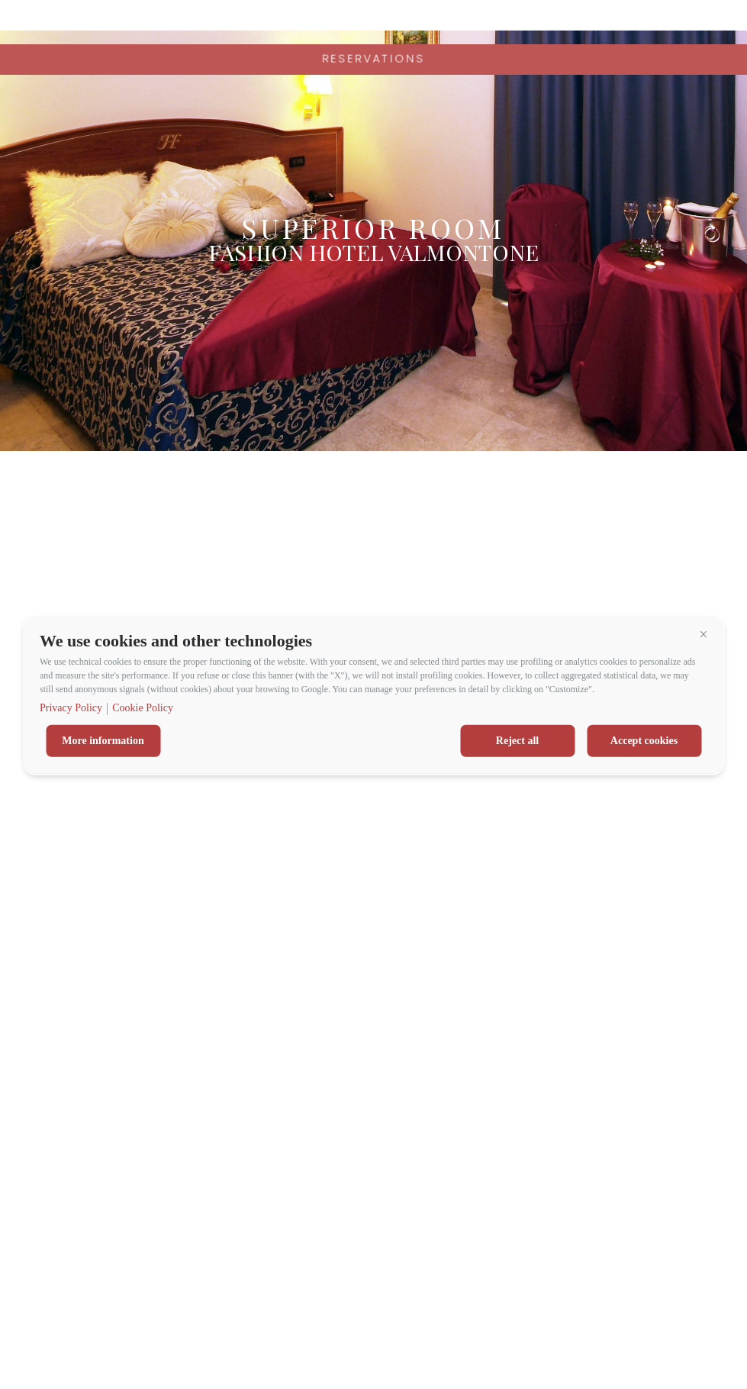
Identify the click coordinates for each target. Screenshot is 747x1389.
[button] (703, 634)
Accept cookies (644, 740)
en (716, 24)
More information (102, 740)
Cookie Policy (142, 708)
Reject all (517, 740)
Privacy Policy (71, 708)
